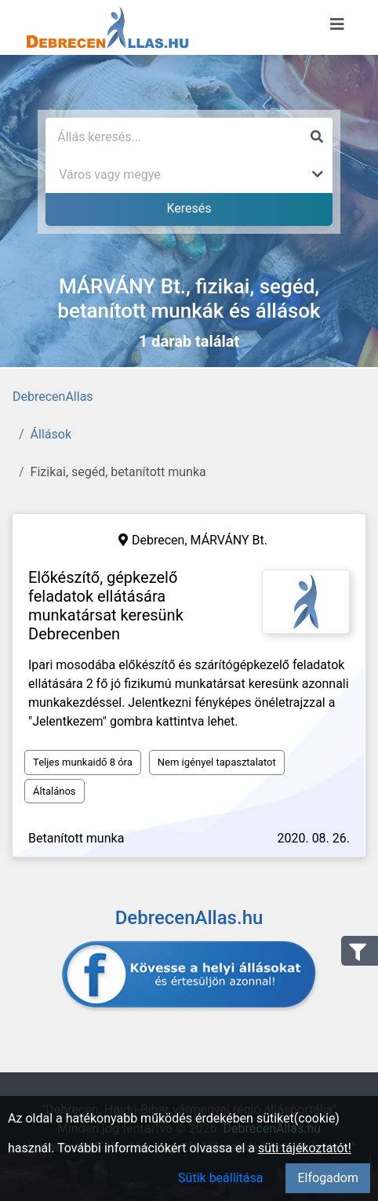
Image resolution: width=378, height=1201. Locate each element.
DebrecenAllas (53, 396)
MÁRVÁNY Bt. (229, 540)
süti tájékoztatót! (304, 1148)
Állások (51, 434)
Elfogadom (327, 1177)
